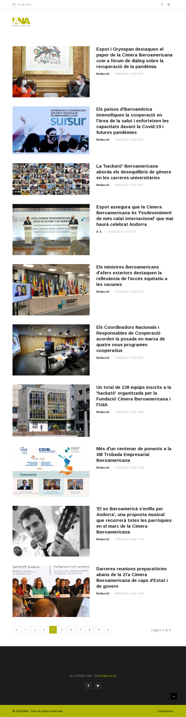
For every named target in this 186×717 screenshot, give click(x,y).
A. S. (99, 231)
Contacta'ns (165, 711)
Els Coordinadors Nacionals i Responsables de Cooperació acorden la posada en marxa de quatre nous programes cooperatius (130, 339)
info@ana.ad (107, 676)
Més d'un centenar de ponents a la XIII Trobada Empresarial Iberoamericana (133, 454)
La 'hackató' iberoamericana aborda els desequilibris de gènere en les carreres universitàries (133, 172)
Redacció (102, 74)
